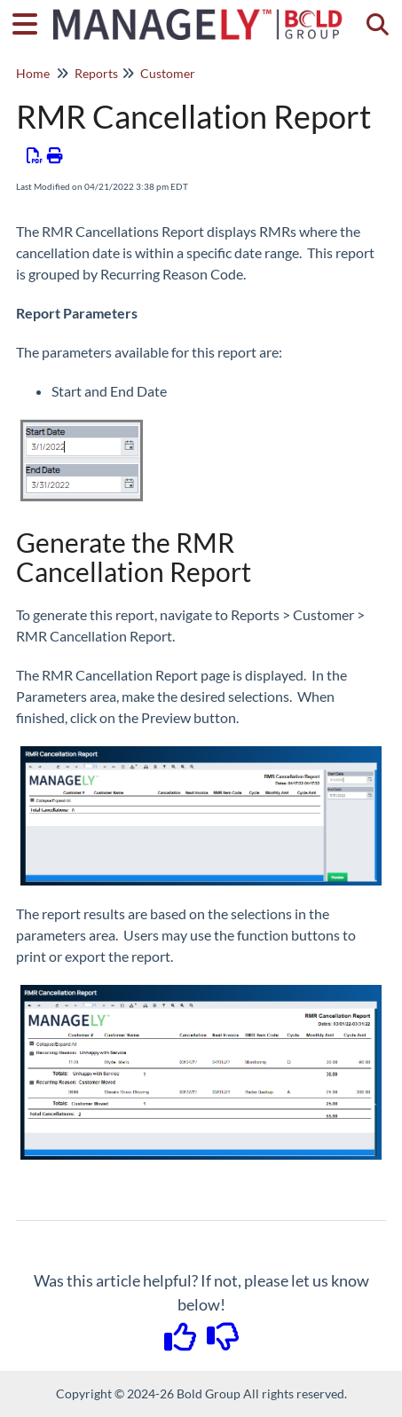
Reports (96, 73)
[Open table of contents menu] (31, 21)
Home (33, 73)
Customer (167, 73)
